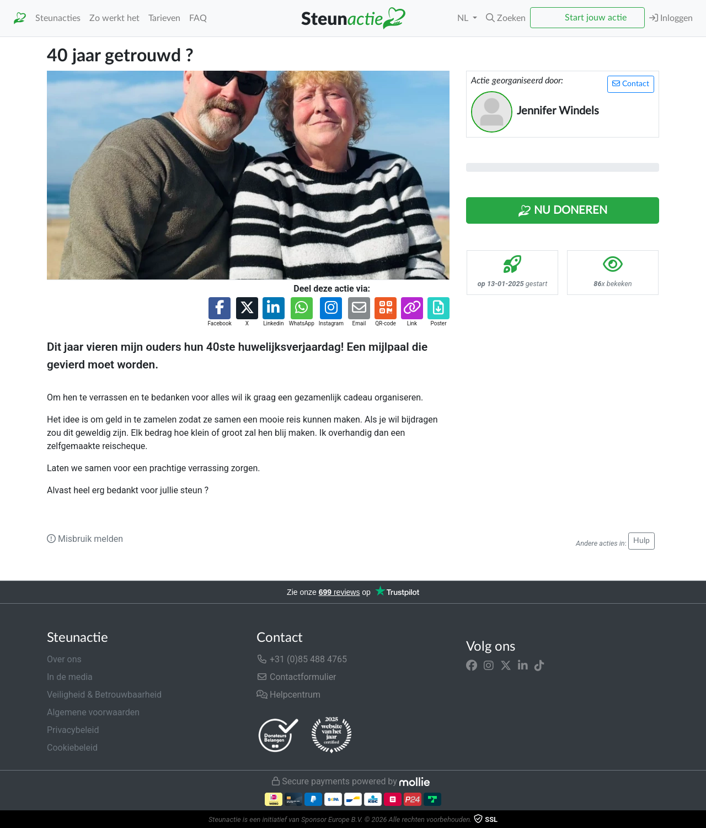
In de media (70, 677)
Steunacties (58, 18)
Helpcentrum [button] (288, 694)
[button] (506, 18)
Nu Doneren (562, 211)
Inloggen (671, 18)
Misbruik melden (85, 539)
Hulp (641, 541)
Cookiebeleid (72, 747)
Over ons (64, 659)
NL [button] (463, 18)
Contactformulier (296, 677)
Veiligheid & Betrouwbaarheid (104, 694)
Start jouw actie (596, 17)
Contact (630, 84)
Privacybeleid (73, 730)
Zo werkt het (114, 18)
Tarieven (164, 18)
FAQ (198, 18)
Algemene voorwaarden (93, 712)
